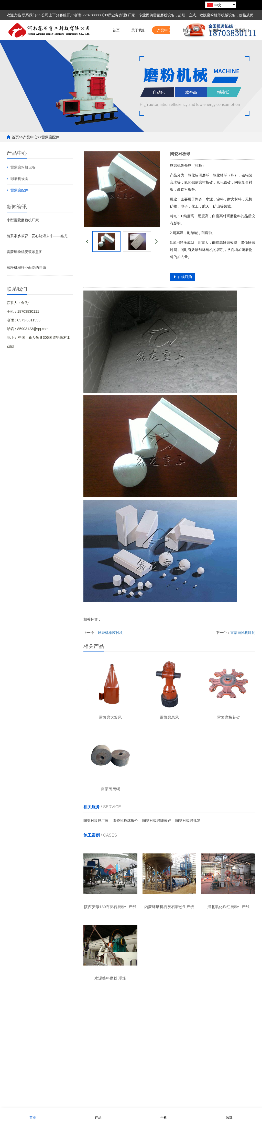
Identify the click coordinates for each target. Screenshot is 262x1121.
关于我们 (138, 51)
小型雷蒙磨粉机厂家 (23, 240)
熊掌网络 (137, 1102)
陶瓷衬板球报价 (125, 843)
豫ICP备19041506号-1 (237, 1102)
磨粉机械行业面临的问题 (26, 288)
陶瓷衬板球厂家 (95, 843)
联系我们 (242, 51)
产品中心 (164, 51)
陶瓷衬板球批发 (187, 843)
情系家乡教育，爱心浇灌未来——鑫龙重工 (40, 256)
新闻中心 (216, 51)
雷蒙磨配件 (50, 157)
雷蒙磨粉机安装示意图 (24, 272)
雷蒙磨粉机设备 (23, 188)
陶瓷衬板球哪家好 (156, 843)
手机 (163, 1114)
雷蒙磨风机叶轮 (242, 653)
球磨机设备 (19, 199)
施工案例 (190, 51)
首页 (116, 51)
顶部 (229, 1114)
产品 (98, 1114)
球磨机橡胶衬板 (110, 653)
